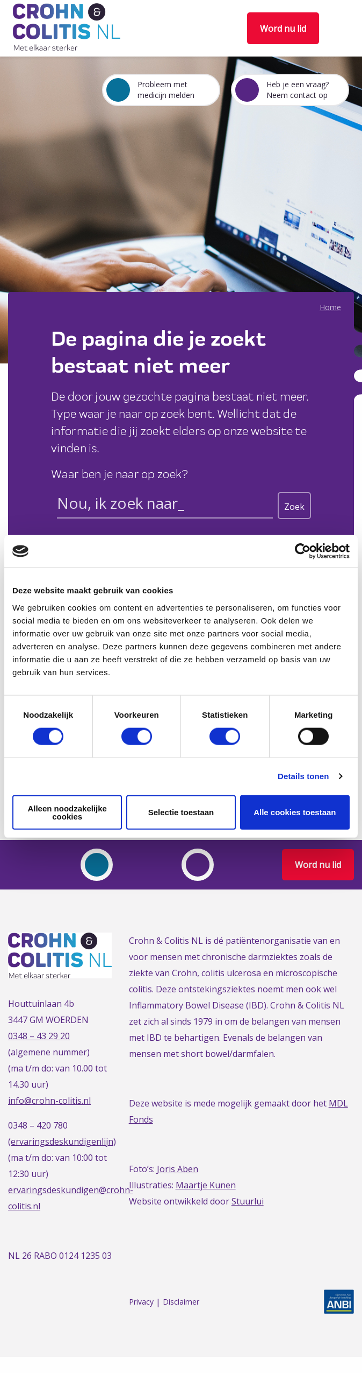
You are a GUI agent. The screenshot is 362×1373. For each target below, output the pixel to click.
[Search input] (165, 505)
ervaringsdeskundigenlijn (62, 1141)
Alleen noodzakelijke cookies (67, 812)
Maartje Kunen (206, 1185)
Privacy (141, 1302)
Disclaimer (181, 1302)
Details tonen (303, 776)
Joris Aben (177, 1169)
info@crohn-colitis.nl (49, 1100)
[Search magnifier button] (294, 505)
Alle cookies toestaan (295, 812)
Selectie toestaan (181, 812)
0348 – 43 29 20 (39, 1036)
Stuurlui (247, 1201)
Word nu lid (283, 28)
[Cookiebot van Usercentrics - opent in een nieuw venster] (303, 551)
